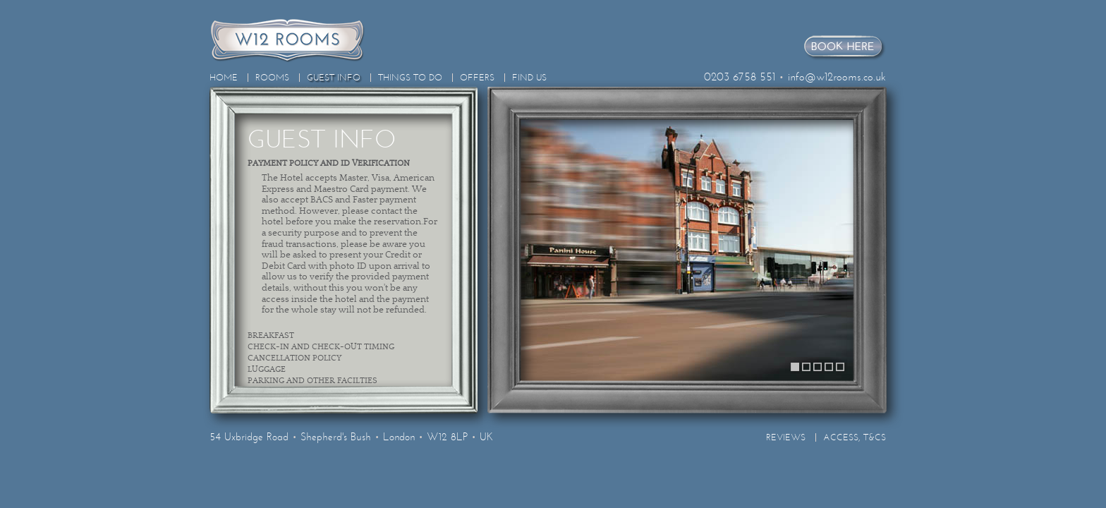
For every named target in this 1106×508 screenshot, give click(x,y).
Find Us (529, 77)
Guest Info (333, 77)
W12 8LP (447, 436)
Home (223, 77)
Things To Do (410, 77)
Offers (477, 77)
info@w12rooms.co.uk (837, 76)
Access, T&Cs (854, 437)
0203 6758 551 (739, 76)
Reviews (786, 437)
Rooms (272, 77)
